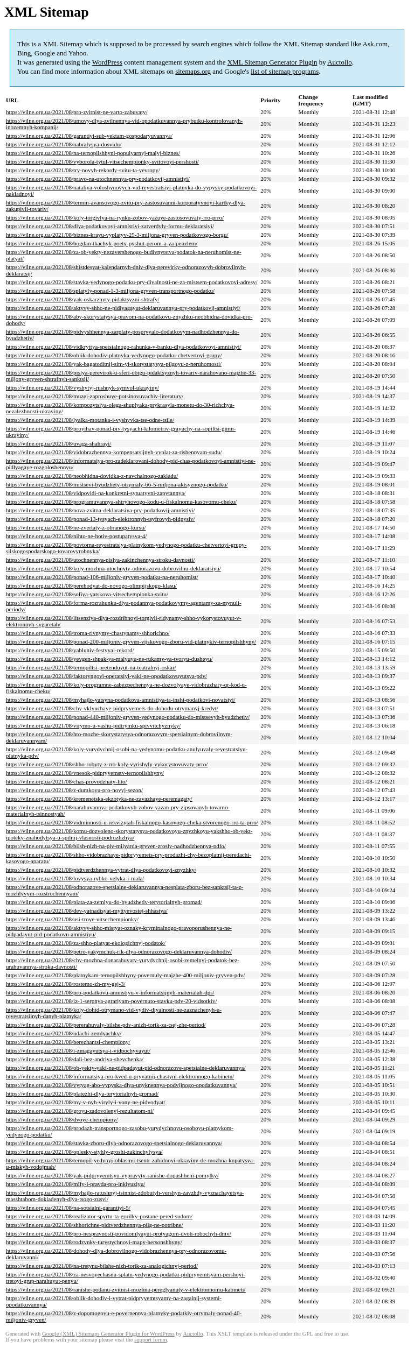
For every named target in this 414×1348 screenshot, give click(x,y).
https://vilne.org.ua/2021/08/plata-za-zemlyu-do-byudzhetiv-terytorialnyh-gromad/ (104, 902)
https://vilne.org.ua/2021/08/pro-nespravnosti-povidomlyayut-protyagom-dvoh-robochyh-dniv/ (118, 1233)
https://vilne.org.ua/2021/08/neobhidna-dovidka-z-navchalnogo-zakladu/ (92, 475)
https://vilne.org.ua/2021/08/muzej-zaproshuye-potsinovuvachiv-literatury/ (94, 396)
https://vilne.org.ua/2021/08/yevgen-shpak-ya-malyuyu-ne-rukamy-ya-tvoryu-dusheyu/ (109, 658)
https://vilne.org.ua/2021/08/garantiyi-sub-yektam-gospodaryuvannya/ (89, 135)
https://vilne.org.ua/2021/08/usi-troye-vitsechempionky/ (72, 919)
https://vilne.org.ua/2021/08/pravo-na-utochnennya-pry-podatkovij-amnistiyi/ (98, 178)
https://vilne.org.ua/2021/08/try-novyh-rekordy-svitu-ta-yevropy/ (83, 170)
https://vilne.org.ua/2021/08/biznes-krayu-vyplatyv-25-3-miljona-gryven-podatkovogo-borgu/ (117, 234)
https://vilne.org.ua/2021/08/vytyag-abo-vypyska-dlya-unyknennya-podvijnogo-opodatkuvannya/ (121, 1085)
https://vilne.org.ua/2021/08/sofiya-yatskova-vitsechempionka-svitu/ (87, 594)
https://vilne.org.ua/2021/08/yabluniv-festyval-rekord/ (70, 650)
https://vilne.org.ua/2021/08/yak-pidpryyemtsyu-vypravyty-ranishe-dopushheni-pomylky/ (112, 1175)
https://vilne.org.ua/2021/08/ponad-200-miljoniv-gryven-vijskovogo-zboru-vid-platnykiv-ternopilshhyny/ (131, 641)
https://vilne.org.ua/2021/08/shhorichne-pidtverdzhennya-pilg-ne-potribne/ (94, 1225)
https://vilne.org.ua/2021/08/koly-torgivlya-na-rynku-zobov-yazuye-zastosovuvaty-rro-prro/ (115, 217)
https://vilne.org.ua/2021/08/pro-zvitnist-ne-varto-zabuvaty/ (77, 112)
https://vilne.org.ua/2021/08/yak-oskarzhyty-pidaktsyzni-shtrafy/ (83, 299)
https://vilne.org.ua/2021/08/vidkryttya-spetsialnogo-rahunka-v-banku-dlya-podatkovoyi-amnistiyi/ (124, 346)
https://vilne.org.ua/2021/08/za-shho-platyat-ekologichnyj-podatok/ (85, 943)
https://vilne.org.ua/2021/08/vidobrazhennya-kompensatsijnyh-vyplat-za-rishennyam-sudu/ (114, 452)
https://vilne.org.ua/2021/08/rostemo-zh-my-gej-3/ (66, 983)
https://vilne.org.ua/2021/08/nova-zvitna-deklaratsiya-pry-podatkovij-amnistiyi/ (100, 510)
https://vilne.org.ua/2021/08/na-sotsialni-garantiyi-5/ (68, 1207)
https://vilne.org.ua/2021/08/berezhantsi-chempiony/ (68, 1042)
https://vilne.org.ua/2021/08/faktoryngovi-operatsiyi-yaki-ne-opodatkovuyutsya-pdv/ (106, 676)
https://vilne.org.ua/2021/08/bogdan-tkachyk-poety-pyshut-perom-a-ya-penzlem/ (101, 243)
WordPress (107, 62)
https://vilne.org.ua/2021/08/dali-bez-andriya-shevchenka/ (74, 1059)
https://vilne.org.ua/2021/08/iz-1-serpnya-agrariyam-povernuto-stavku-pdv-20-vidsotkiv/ (111, 1001)
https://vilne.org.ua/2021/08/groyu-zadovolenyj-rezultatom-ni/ (80, 1110)
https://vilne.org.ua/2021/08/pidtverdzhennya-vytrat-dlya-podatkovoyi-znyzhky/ (101, 869)
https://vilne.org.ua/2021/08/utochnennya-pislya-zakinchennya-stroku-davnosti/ (100, 559)
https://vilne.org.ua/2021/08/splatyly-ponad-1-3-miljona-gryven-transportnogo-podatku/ (110, 290)
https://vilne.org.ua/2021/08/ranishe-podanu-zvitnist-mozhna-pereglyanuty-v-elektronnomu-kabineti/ (126, 1289)
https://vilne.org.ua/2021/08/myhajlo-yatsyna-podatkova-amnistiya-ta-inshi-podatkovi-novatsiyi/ (121, 699)
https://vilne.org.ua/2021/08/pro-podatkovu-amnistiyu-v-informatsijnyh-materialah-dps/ (110, 992)
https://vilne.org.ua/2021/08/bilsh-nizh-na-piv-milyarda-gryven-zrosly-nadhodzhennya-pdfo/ (116, 846)
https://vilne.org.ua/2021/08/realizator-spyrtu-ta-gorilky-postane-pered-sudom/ (99, 1216)
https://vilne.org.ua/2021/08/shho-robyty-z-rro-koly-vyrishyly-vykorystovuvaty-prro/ (107, 764)
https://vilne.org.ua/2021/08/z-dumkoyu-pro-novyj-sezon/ (74, 790)
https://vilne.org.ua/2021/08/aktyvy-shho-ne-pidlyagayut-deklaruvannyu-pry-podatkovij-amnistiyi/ (123, 308)
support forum (150, 1340)
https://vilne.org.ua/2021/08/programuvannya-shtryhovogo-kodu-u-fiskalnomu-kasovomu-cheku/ (121, 501)
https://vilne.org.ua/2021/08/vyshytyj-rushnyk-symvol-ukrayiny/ (82, 387)
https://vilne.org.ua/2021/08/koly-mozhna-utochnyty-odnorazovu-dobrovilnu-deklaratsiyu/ (113, 568)
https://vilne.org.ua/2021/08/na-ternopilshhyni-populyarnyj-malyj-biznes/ (93, 153)
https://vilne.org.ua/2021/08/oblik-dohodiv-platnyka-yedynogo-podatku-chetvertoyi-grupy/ (114, 355)
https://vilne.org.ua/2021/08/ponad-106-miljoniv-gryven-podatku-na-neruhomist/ (102, 577)
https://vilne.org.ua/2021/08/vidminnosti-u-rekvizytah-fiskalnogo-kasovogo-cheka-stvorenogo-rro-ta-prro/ (132, 822)
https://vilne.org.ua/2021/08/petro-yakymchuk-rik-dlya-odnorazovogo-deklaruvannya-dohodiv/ (119, 951)
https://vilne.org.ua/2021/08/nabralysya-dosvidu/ (63, 144)
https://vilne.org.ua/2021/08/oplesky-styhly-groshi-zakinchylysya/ (84, 1151)
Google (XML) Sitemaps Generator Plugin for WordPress (108, 1334)
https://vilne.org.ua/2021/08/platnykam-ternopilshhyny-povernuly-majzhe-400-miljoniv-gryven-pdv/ (125, 975)
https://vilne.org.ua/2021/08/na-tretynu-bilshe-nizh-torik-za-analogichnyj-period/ (102, 1265)
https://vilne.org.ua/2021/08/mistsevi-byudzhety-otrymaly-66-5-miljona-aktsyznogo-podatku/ (117, 484)
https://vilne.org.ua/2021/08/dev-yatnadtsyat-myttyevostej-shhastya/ (87, 910)
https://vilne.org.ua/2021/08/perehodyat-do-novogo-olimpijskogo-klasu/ (91, 585)
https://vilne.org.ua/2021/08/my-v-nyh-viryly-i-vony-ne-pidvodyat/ (85, 1102)
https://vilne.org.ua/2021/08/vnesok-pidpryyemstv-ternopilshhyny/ (85, 773)
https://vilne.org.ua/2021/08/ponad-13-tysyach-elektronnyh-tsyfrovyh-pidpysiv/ (100, 519)
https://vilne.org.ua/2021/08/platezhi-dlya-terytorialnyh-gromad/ (82, 1093)
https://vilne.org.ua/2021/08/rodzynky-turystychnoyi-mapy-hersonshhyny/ (94, 1242)
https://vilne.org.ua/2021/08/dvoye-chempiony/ (62, 1119)
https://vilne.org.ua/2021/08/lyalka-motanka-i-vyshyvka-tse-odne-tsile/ (90, 420)
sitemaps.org (193, 71)
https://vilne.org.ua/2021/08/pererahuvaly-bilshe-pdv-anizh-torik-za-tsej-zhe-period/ (106, 1024)
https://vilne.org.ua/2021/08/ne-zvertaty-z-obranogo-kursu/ (76, 527)
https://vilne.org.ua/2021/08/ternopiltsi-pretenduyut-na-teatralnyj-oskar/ (91, 667)
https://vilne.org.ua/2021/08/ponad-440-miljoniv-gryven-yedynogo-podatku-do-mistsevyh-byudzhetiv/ (128, 717)
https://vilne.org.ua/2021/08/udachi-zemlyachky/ (63, 1033)
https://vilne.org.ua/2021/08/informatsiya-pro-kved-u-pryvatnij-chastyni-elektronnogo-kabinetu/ (120, 1076)
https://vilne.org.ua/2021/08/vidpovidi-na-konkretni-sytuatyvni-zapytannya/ (95, 493)
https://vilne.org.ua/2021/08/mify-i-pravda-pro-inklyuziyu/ (75, 1184)
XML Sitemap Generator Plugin (272, 62)
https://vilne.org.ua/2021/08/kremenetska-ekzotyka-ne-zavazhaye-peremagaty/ (99, 798)
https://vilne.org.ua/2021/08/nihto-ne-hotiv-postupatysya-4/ (76, 536)
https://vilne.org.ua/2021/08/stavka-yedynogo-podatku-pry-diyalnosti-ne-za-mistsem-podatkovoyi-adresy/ (132, 282)
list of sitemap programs (285, 71)
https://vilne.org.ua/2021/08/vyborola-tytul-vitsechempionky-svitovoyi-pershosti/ (102, 161)
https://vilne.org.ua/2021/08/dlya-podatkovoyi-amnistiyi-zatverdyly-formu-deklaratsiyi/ (110, 226)
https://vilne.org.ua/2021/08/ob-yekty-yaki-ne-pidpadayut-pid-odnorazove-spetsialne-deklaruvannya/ (126, 1067)
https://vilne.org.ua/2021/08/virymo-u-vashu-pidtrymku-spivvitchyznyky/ (93, 725)
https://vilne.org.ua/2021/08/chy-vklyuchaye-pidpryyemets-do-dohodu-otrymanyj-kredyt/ (112, 708)
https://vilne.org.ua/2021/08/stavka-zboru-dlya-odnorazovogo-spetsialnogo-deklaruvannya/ (114, 1143)
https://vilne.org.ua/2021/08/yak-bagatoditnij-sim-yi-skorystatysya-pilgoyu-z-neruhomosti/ (114, 364)
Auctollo (339, 62)
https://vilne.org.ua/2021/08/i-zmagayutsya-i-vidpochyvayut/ (78, 1050)
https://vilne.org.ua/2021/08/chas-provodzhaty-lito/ (66, 781)
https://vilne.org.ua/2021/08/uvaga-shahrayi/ (58, 443)
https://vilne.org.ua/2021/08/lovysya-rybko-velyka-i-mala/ (75, 878)
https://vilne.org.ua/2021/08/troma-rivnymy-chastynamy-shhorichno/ (87, 633)
